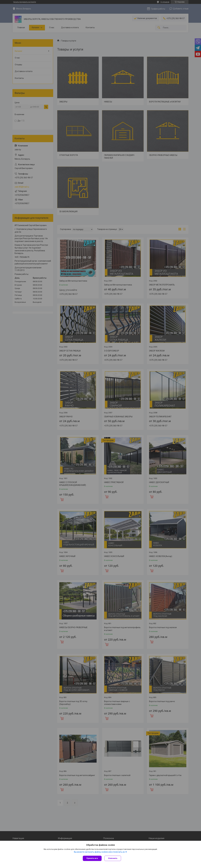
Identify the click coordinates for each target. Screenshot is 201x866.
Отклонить (112, 858)
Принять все (92, 858)
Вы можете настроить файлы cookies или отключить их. (99, 852)
